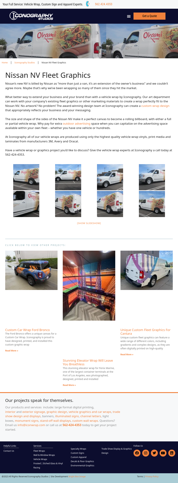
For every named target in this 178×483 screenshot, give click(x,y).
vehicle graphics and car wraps (90, 412)
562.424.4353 (103, 4)
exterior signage (33, 412)
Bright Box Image (77, 476)
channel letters (90, 416)
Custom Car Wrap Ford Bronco (27, 330)
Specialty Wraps (78, 448)
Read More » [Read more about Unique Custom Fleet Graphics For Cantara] (127, 354)
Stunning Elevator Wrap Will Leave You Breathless (88, 362)
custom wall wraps (85, 421)
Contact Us (8, 450)
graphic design (57, 412)
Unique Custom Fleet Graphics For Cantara (145, 332)
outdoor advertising (76, 123)
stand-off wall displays (55, 421)
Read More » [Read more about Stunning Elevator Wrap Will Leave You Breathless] (69, 385)
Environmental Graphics (82, 465)
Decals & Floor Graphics (82, 461)
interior (10, 412)
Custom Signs (77, 452)
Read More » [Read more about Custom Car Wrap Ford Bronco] (11, 350)
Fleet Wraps (39, 450)
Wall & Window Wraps (44, 455)
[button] (129, 16)
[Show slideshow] (89, 223)
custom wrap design (155, 106)
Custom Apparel (78, 457)
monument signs (26, 421)
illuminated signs (67, 416)
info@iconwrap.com (31, 425)
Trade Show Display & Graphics (117, 448)
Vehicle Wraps (40, 459)
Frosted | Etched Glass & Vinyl (48, 463)
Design (105, 452)
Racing (36, 467)
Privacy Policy (152, 476)
